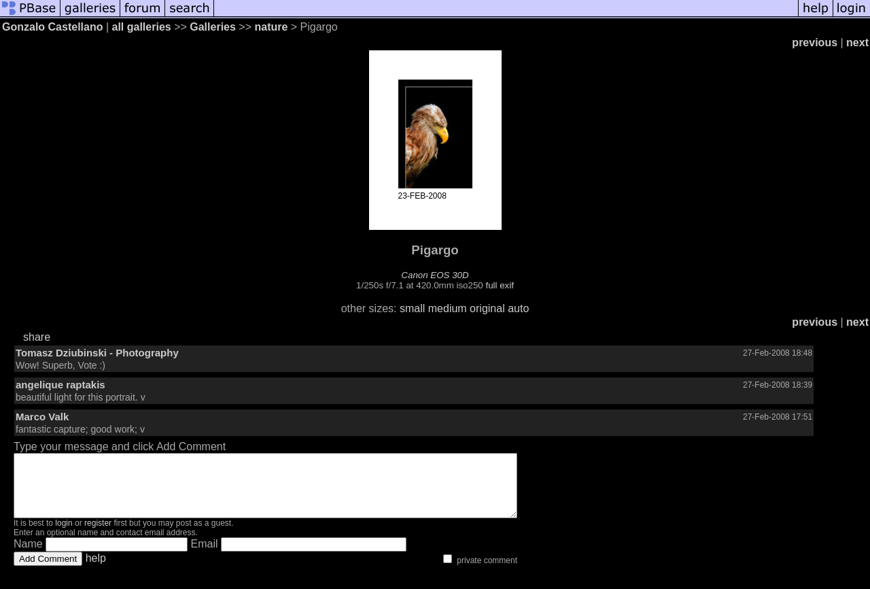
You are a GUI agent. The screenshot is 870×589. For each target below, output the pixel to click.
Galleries (213, 27)
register (97, 535)
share (36, 337)
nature (271, 27)
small (412, 308)
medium (447, 308)
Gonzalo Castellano (52, 27)
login (63, 535)
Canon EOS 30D (434, 275)
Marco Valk (42, 416)
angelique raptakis (60, 384)
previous (814, 42)
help (96, 570)
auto (518, 308)
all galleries (141, 27)
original (487, 308)
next (857, 42)
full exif (499, 285)
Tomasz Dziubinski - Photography (97, 352)
